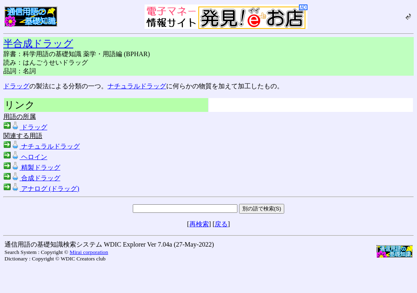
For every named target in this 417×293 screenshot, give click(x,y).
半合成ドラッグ (38, 43)
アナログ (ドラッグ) (41, 188)
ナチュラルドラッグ (137, 86)
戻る (221, 224)
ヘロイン (25, 156)
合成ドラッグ (31, 178)
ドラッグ (16, 86)
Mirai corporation (89, 252)
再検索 (199, 224)
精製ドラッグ (31, 167)
